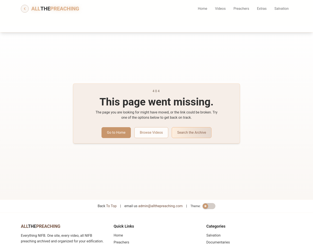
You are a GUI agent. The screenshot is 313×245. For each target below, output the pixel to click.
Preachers (241, 9)
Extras (261, 9)
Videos (220, 9)
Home (202, 9)
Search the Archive (191, 132)
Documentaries (218, 242)
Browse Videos (151, 132)
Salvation (281, 9)
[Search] (234, 23)
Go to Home (116, 132)
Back (107, 206)
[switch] (208, 206)
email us (153, 206)
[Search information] (248, 23)
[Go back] (25, 9)
